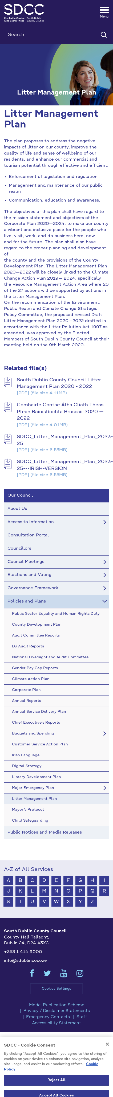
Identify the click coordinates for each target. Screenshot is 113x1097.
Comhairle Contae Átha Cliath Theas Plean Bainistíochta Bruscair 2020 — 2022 (60, 412)
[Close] (107, 1051)
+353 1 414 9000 (23, 952)
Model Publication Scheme (56, 1005)
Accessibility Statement (56, 1023)
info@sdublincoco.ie (25, 961)
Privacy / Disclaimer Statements (56, 1011)
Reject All (56, 1087)
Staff (81, 1017)
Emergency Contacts (48, 1017)
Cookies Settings (56, 989)
